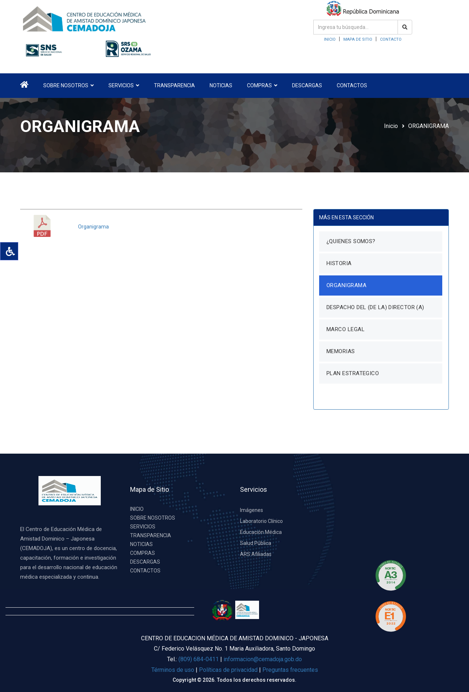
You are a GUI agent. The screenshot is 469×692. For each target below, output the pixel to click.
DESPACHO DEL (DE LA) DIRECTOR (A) (375, 307)
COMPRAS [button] (262, 85)
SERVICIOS (142, 527)
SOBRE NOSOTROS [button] (68, 85)
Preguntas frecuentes (290, 669)
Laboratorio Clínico (261, 521)
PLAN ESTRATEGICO (352, 373)
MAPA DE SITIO (357, 39)
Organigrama (93, 227)
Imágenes (251, 510)
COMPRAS (142, 553)
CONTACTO (391, 39)
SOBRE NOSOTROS (152, 518)
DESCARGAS (307, 85)
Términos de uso (172, 669)
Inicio (391, 125)
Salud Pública (255, 543)
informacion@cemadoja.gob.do (263, 659)
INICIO (330, 39)
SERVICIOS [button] (123, 85)
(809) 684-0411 (198, 659)
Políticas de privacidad (229, 669)
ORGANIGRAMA (428, 125)
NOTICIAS (221, 85)
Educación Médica (261, 532)
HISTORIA (339, 263)
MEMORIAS (340, 351)
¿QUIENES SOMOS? (351, 241)
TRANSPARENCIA (174, 85)
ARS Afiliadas (256, 554)
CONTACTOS (352, 85)
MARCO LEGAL (345, 329)
